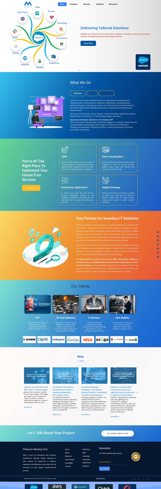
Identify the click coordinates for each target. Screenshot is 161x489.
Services (86, 4)
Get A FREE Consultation (117, 433)
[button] (78, 70)
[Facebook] (138, 479)
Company (73, 4)
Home (62, 4)
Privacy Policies (100, 478)
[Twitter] (143, 479)
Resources (113, 4)
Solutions (100, 4)
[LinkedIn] (134, 479)
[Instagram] (147, 479)
